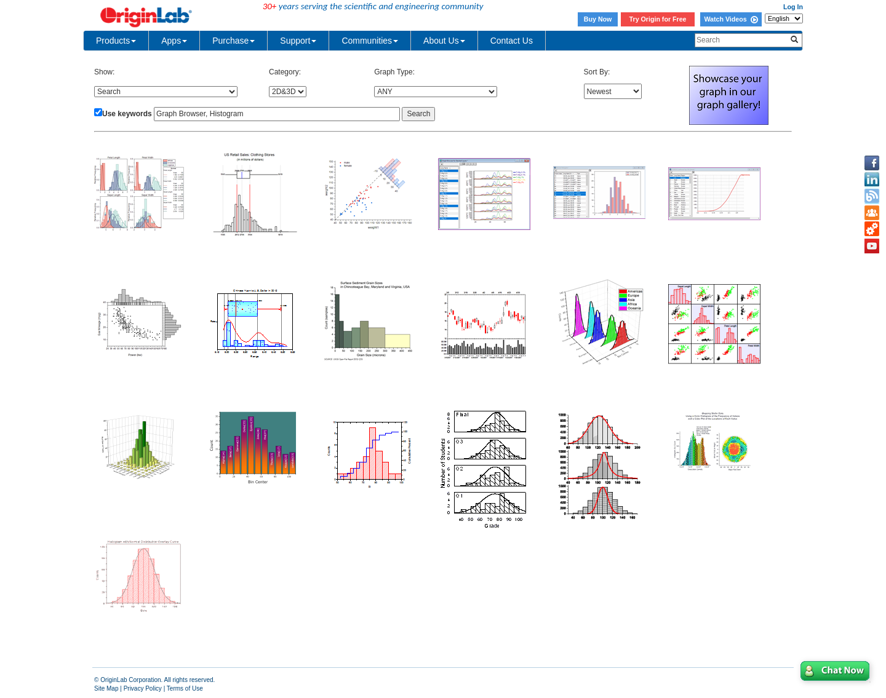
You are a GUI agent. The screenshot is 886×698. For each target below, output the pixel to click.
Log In (793, 6)
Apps (174, 41)
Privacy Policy (143, 688)
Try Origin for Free (658, 19)
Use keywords (127, 113)
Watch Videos (730, 19)
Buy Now (598, 19)
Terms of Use (185, 688)
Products (116, 41)
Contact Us (511, 41)
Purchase (233, 41)
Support (298, 41)
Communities (369, 41)
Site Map (106, 688)
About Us (444, 41)
